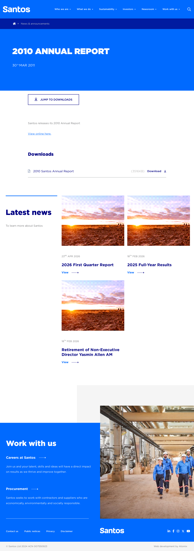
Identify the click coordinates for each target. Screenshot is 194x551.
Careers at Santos (20, 457)
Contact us (12, 531)
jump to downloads (53, 99)
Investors (129, 9)
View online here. (39, 133)
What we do (85, 9)
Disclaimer (67, 531)
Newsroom (149, 9)
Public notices (32, 531)
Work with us (171, 9)
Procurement (17, 489)
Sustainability (108, 9)
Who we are (63, 9)
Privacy (50, 531)
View (65, 272)
